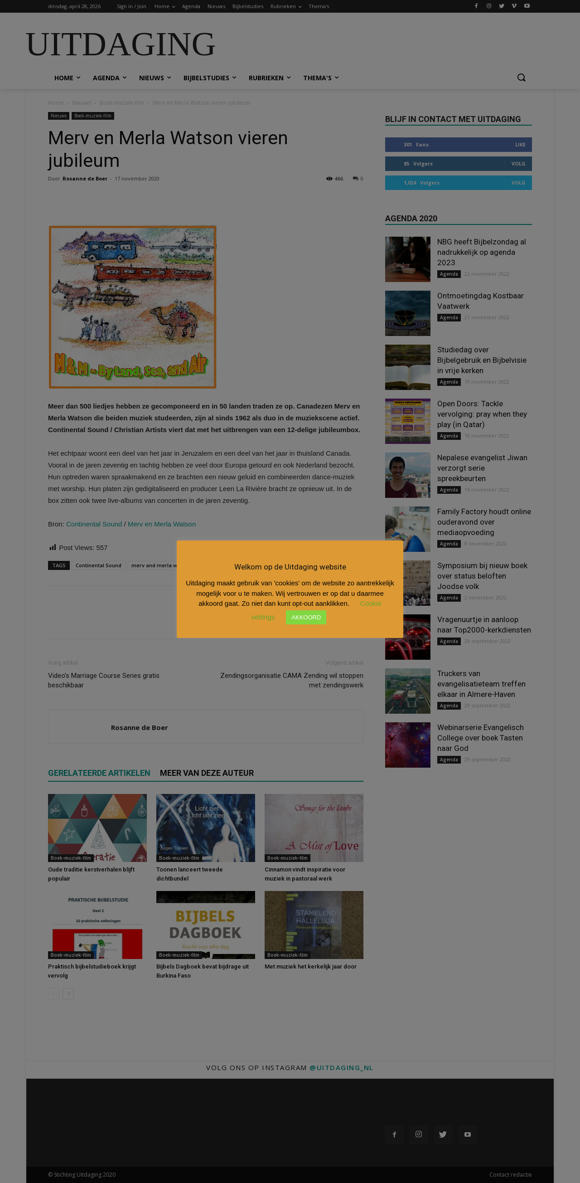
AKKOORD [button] (306, 617)
